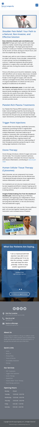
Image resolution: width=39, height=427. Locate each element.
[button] (37, 5)
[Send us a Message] (3, 324)
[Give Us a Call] (3, 319)
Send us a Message (12, 323)
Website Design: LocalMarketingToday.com (19, 424)
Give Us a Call (10, 318)
